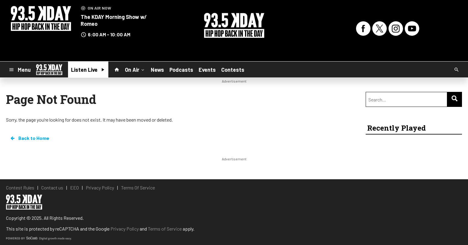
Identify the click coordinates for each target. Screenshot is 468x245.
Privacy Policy (124, 228)
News (157, 69)
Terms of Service (165, 228)
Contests (232, 69)
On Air (135, 69)
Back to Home (29, 138)
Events (207, 69)
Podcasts (181, 69)
